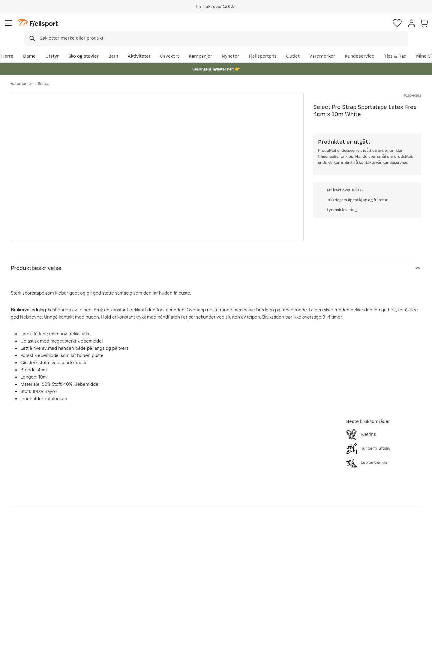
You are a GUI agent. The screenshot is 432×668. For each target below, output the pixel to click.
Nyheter (277, 47)
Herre (17, 47)
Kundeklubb (195, 589)
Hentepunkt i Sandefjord (43, 618)
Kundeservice (406, 47)
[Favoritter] (379, 28)
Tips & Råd (28, 608)
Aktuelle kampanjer (120, 580)
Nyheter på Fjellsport (122, 589)
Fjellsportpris (310, 47)
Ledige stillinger (200, 608)
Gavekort (109, 608)
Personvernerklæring (356, 659)
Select (43, 77)
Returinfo (27, 599)
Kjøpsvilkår (393, 659)
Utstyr (62, 47)
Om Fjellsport (197, 580)
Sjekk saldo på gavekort (42, 589)
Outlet (340, 47)
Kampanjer (247, 47)
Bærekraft (194, 618)
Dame (39, 47)
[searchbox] (228, 28)
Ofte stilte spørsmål (38, 580)
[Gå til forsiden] (41, 28)
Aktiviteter (149, 47)
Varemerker (369, 47)
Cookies (420, 659)
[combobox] (221, 28)
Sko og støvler (93, 47)
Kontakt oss (29, 628)
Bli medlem (396, 528)
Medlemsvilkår (198, 599)
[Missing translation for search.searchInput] (103, 28)
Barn (123, 47)
